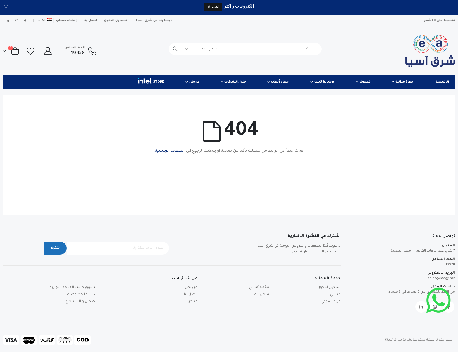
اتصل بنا (90, 20)
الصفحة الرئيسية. (169, 151)
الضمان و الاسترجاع (81, 302)
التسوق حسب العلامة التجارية (73, 288)
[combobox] (245, 49)
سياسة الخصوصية (82, 295)
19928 (450, 265)
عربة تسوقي (331, 302)
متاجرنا (192, 302)
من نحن (191, 288)
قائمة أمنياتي (259, 288)
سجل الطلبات (258, 295)
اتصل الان (213, 6)
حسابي (335, 295)
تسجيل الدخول (115, 20)
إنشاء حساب (66, 20)
